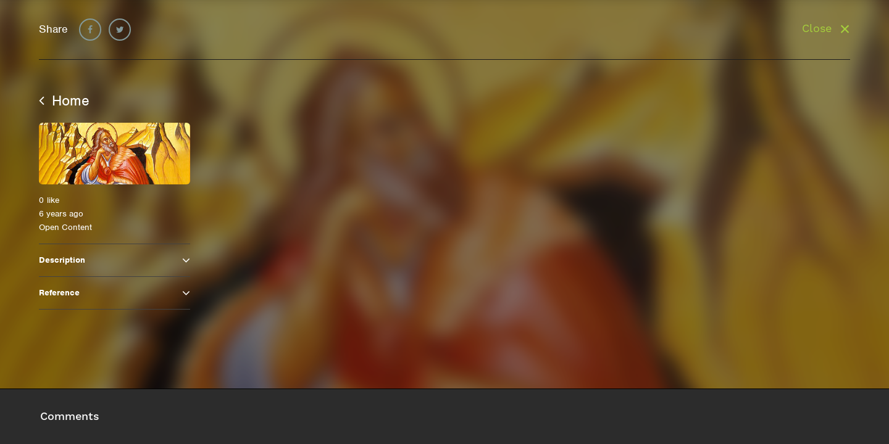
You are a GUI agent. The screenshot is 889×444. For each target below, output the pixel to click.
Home (64, 100)
